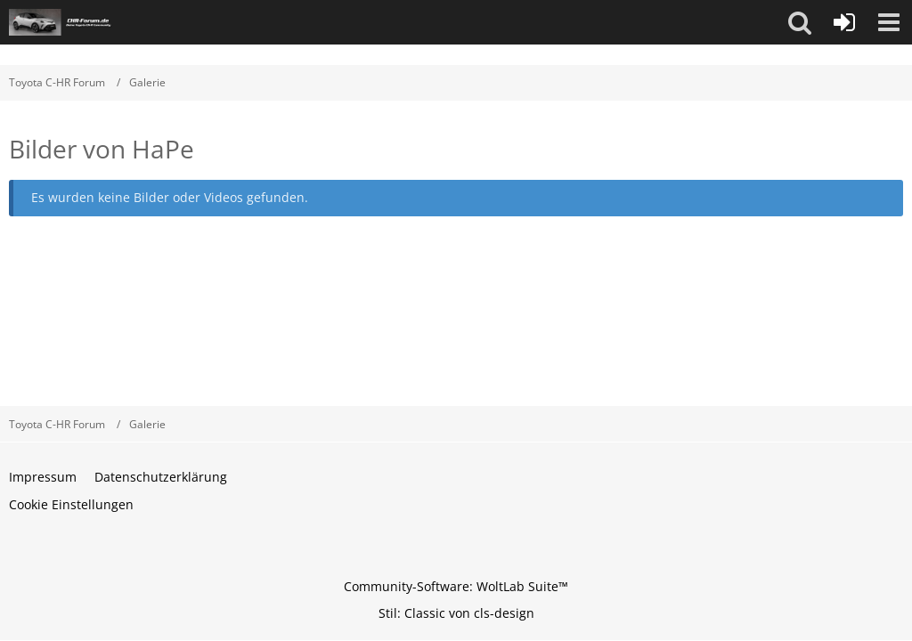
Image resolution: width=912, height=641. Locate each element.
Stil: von (456, 612)
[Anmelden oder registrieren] (844, 22)
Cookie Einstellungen (71, 504)
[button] (800, 22)
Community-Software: (456, 586)
